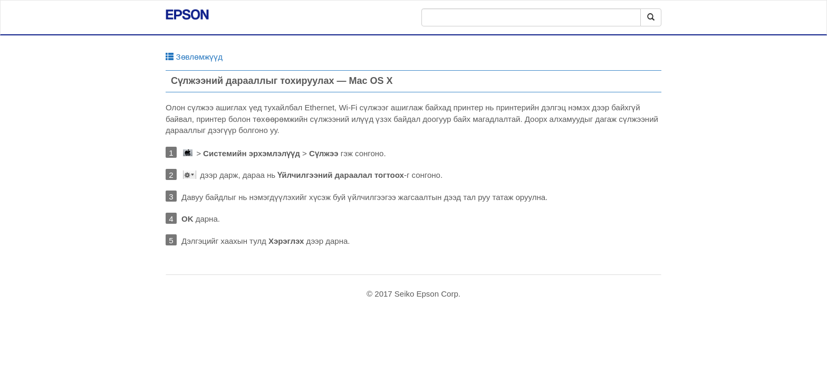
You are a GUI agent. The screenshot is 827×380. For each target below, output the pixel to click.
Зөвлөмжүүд (194, 56)
